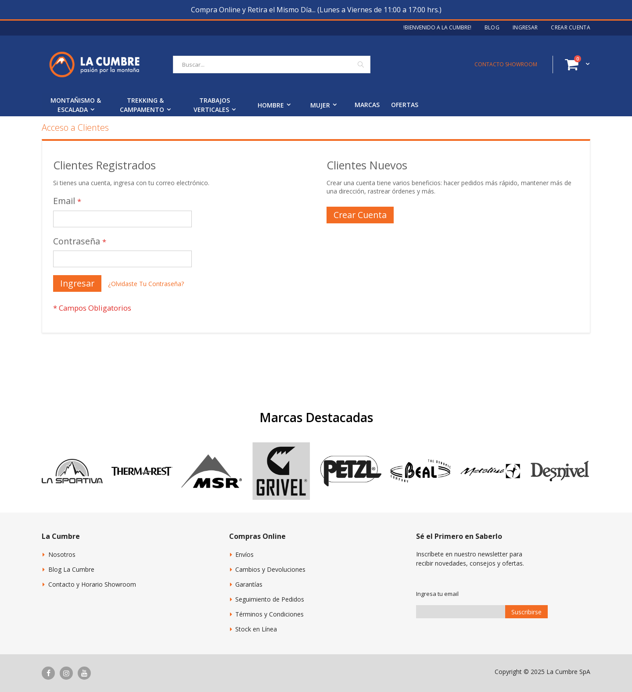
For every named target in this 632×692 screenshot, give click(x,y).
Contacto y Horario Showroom (92, 584)
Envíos (244, 554)
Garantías (248, 584)
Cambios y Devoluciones (270, 569)
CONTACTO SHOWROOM (505, 64)
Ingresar (525, 27)
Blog (492, 27)
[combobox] (271, 64)
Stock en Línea (256, 629)
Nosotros (61, 554)
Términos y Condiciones (269, 614)
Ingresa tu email (437, 594)
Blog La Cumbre (71, 569)
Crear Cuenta (570, 27)
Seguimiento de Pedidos (269, 599)
